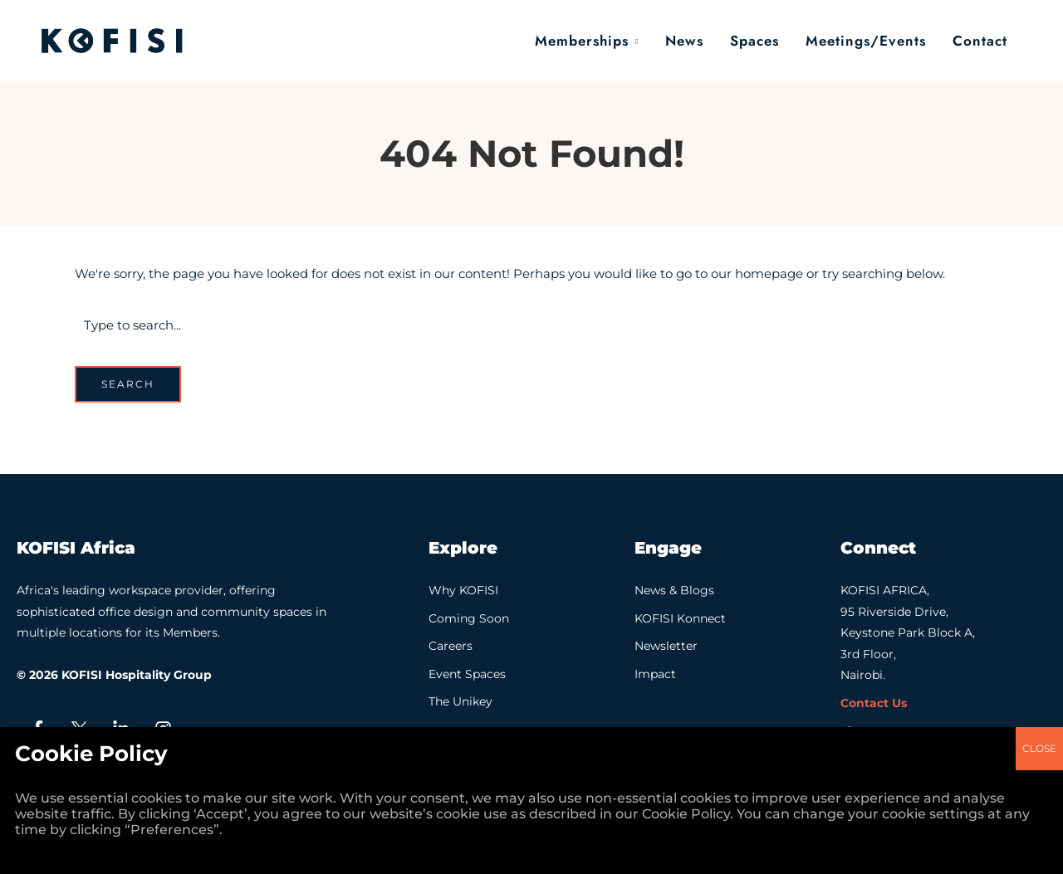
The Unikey (460, 701)
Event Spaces (467, 673)
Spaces (754, 41)
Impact (655, 673)
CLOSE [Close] (1039, 524)
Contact (980, 41)
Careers (451, 645)
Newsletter (666, 645)
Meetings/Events (866, 41)
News (684, 41)
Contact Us (873, 703)
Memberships (582, 41)
